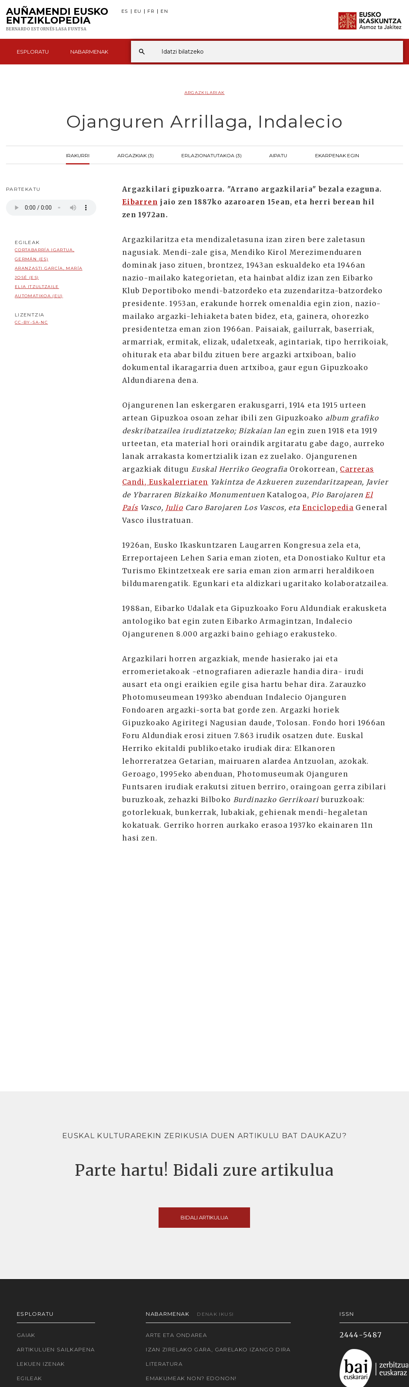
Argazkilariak (205, 92)
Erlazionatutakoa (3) (211, 154)
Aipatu (278, 154)
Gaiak (26, 1335)
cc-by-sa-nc (31, 322)
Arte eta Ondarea (176, 1335)
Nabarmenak (89, 51)
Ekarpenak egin (337, 154)
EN (164, 11)
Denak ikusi (215, 1314)
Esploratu (33, 51)
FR (151, 11)
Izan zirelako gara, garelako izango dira (218, 1349)
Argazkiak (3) (135, 154)
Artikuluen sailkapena (56, 1349)
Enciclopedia (327, 507)
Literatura (164, 1364)
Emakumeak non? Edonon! (191, 1378)
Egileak (29, 1378)
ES (124, 11)
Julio (174, 507)
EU (138, 11)
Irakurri (77, 154)
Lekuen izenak (41, 1364)
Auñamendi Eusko (57, 20)
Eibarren (140, 202)
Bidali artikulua (204, 1217)
